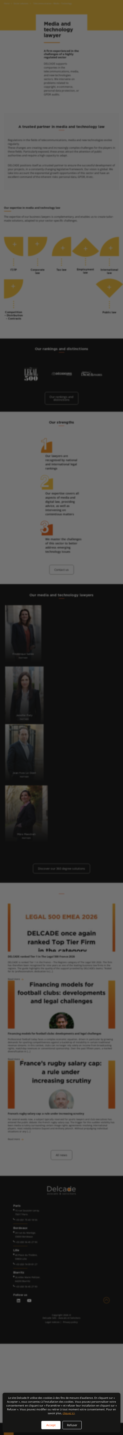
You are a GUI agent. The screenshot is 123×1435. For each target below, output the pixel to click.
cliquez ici (69, 1413)
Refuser (72, 1425)
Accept (51, 1425)
